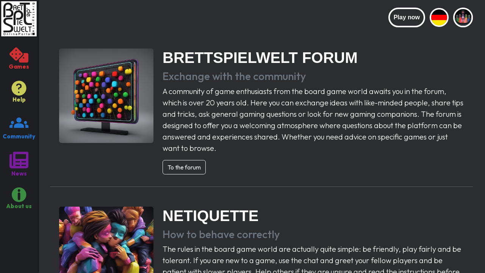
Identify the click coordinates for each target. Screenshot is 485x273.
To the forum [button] (184, 167)
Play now (407, 17)
